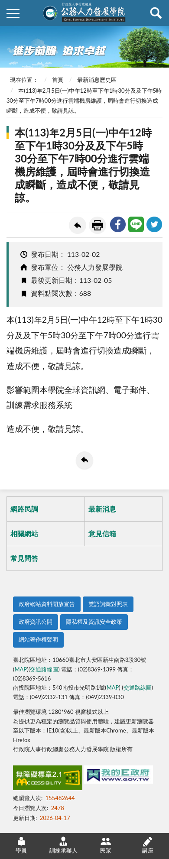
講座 (147, 845)
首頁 (57, 79)
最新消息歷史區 (97, 79)
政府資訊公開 (35, 621)
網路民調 (24, 509)
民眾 (105, 845)
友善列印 (97, 225)
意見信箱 (102, 533)
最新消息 (102, 509)
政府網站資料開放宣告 (47, 603)
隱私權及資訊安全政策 (94, 621)
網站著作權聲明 (38, 639)
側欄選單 (13, 13)
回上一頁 (77, 225)
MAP (20, 669)
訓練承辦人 (63, 845)
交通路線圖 (44, 669)
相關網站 (24, 533)
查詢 (156, 13)
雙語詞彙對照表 (108, 603)
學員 (21, 845)
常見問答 (24, 558)
